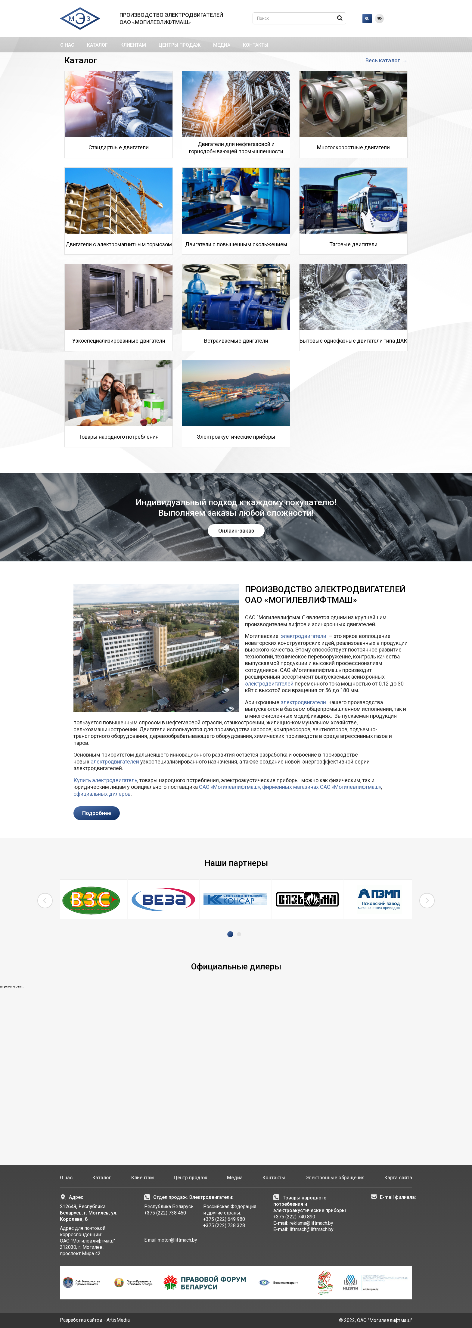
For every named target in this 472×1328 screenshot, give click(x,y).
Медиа (221, 45)
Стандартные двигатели (118, 147)
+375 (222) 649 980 (224, 1219)
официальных (90, 794)
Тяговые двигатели (353, 244)
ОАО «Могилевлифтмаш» (229, 787)
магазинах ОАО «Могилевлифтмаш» (336, 787)
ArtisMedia (118, 1320)
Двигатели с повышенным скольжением (236, 244)
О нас (67, 45)
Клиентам (133, 45)
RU (367, 18)
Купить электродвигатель (105, 780)
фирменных (277, 787)
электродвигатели (303, 636)
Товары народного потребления (119, 437)
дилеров (119, 794)
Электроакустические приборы (236, 437)
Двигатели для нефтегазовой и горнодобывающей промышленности (236, 147)
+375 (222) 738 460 (165, 1213)
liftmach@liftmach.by (312, 1229)
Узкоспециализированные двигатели (118, 340)
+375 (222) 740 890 (294, 1217)
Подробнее (96, 813)
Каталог (97, 45)
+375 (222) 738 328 (224, 1225)
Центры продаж (179, 45)
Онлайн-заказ (236, 530)
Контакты (255, 45)
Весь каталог (383, 60)
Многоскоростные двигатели (353, 147)
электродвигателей (269, 683)
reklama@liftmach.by (311, 1223)
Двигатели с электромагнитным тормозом (119, 244)
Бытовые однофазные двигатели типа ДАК (353, 340)
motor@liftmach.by (177, 1240)
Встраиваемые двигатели (236, 340)
